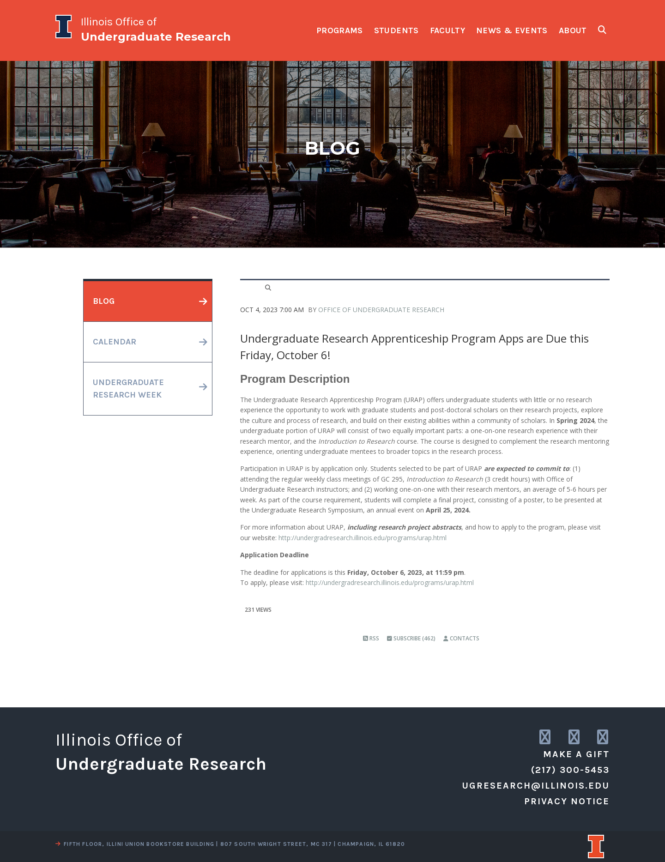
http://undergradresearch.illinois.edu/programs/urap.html (362, 537)
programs (339, 30)
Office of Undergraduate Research (381, 309)
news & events (512, 30)
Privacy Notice (567, 801)
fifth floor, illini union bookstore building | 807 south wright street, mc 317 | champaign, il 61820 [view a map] (230, 844)
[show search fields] (602, 30)
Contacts (461, 638)
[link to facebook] (603, 737)
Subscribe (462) (411, 638)
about (573, 30)
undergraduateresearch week (128, 388)
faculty (448, 30)
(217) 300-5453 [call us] (570, 770)
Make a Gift (576, 754)
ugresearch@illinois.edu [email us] (536, 785)
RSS (371, 638)
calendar (114, 342)
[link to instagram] (545, 737)
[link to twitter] (574, 737)
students (396, 30)
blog (104, 301)
